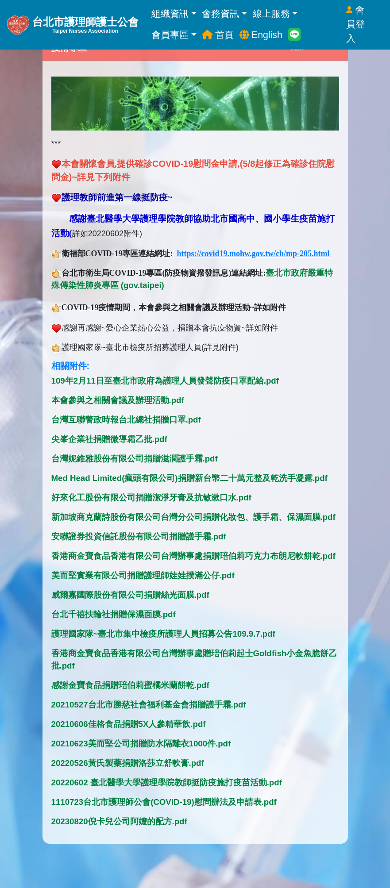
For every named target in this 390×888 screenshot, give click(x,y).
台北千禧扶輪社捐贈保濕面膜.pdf (113, 614)
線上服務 (275, 13)
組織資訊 (173, 13)
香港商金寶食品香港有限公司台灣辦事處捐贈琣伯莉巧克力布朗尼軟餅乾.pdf (193, 556)
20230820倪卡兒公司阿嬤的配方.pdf (119, 821)
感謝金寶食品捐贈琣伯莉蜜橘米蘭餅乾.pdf (130, 685)
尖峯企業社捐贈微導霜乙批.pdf (109, 439)
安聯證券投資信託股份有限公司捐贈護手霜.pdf (138, 536)
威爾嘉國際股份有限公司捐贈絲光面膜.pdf (130, 595)
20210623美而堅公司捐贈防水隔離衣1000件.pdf (141, 743)
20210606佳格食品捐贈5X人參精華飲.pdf (128, 724)
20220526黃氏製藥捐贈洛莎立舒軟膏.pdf (127, 763)
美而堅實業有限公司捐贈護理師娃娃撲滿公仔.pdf (143, 575)
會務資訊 (224, 13)
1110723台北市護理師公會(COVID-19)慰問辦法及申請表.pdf (164, 802)
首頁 (218, 35)
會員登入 (355, 24)
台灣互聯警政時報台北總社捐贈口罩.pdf (126, 419)
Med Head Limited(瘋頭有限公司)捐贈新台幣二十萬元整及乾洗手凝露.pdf (189, 478)
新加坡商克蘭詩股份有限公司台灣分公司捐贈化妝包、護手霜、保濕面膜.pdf (193, 517)
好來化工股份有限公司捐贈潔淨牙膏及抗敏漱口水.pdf (151, 497)
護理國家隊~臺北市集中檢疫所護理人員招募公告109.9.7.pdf (163, 633)
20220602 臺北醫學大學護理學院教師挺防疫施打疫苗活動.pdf (166, 782)
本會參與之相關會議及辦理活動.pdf (117, 400)
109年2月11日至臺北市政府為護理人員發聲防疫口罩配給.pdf (165, 380)
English (260, 35)
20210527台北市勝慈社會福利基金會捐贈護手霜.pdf (148, 704)
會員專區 (173, 35)
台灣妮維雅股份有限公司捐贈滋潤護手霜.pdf (134, 458)
